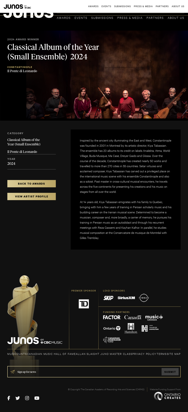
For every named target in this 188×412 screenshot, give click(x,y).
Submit (170, 372)
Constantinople (19, 67)
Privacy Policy (144, 353)
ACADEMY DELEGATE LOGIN (167, 8)
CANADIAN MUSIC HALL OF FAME (51, 353)
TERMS (162, 353)
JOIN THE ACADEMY (133, 8)
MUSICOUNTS (17, 353)
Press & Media (130, 17)
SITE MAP (174, 353)
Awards (64, 17)
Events (81, 17)
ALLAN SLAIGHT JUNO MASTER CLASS (104, 353)
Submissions (102, 17)
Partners (155, 17)
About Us (176, 17)
